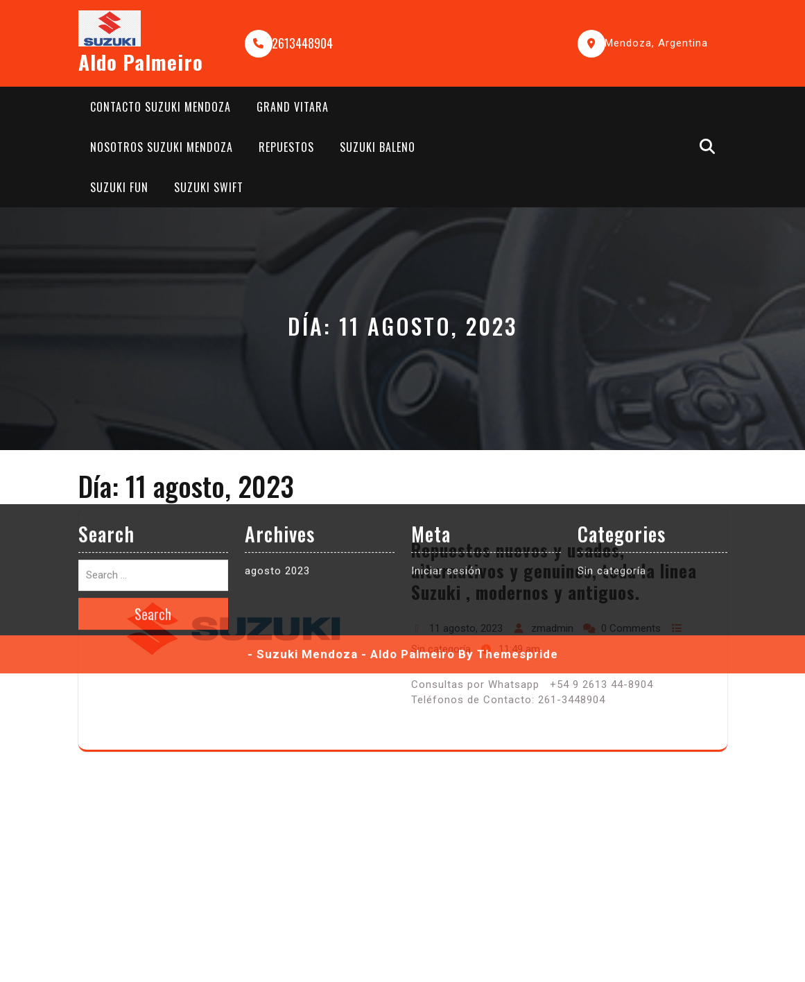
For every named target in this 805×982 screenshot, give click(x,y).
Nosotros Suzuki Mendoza (161, 147)
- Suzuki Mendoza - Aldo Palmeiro (351, 460)
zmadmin (552, 628)
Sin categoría (441, 649)
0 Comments (631, 628)
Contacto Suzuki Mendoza (160, 106)
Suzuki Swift (208, 187)
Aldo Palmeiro (140, 61)
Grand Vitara (293, 106)
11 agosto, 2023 (466, 628)
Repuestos (286, 147)
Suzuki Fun (119, 187)
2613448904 (302, 43)
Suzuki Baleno (377, 147)
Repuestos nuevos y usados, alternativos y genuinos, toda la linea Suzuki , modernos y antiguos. (554, 571)
